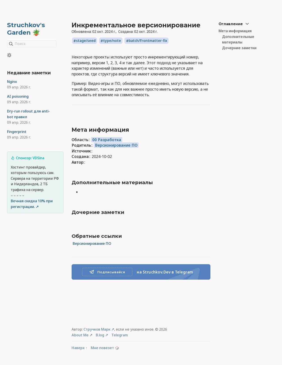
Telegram (119, 335)
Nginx (12, 81)
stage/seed (86, 40)
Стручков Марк (96, 329)
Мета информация (235, 30)
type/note (112, 40)
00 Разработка (106, 139)
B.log (100, 335)
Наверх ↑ (79, 347)
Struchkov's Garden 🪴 (26, 28)
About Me (80, 335)
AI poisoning (18, 96)
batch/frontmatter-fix (148, 40)
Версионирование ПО (116, 145)
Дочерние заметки (239, 47)
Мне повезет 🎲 (105, 347)
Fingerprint (16, 131)
